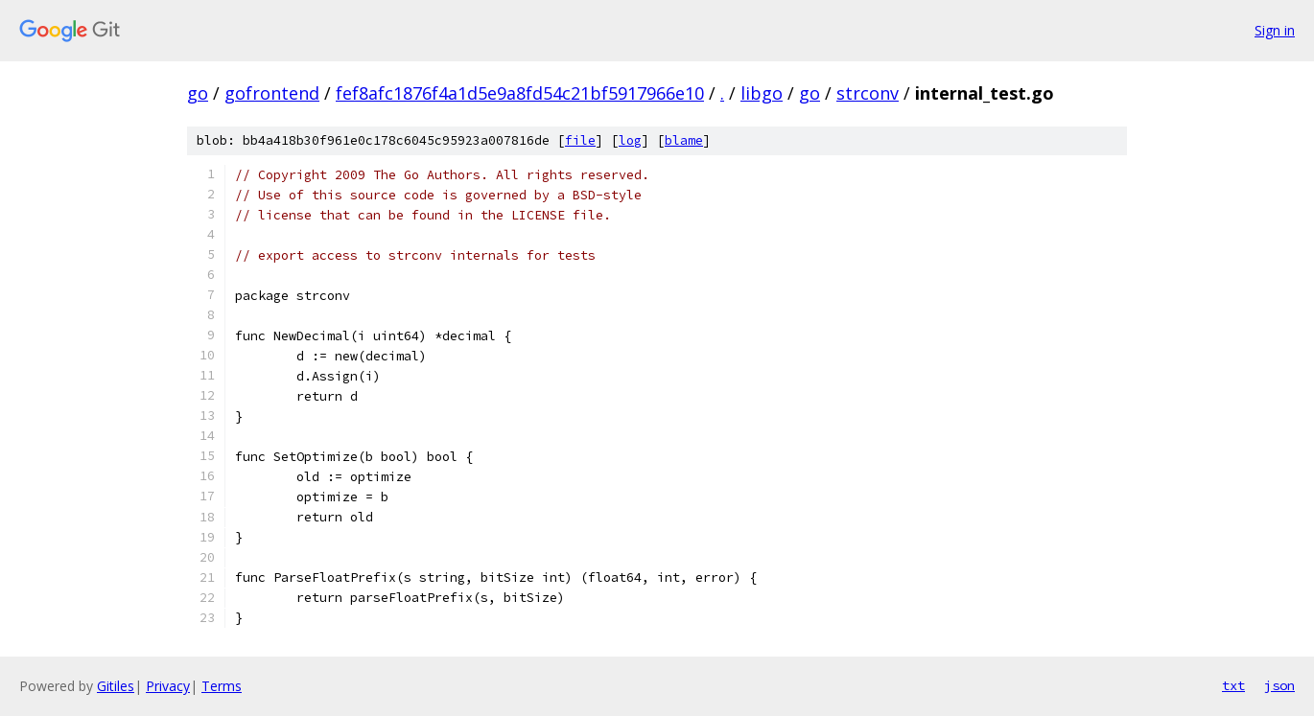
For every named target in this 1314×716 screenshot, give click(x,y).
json (1279, 685)
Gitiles (115, 686)
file (580, 140)
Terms (221, 686)
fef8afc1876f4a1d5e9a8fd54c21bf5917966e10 (520, 92)
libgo (761, 92)
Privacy (168, 686)
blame (684, 140)
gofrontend (271, 92)
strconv (867, 92)
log (630, 140)
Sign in (1275, 30)
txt (1233, 685)
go (197, 92)
